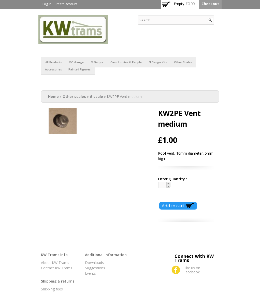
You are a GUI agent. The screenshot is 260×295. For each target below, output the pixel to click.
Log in (46, 4)
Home (53, 96)
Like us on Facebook (191, 270)
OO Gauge (76, 62)
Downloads (94, 262)
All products (53, 62)
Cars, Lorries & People (126, 62)
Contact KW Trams (56, 268)
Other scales (183, 62)
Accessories (53, 69)
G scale (96, 96)
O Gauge (97, 62)
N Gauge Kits (158, 62)
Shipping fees (52, 289)
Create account (65, 4)
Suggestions (95, 268)
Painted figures (79, 69)
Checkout (210, 3)
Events (90, 273)
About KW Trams (55, 262)
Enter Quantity (170, 178)
